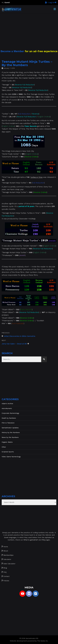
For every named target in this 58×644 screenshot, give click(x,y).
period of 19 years (26, 206)
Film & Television (8, 423)
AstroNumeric (7, 408)
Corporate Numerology (10, 413)
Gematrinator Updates (10, 428)
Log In (52, 2)
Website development (18, 641)
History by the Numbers (11, 432)
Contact (6, 576)
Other (4, 447)
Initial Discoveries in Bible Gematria (19, 336)
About (5, 551)
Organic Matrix (7, 442)
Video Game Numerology (11, 456)
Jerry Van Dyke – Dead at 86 (14, 344)
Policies (6, 581)
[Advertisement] (29, 29)
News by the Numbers (10, 437)
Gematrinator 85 (32, 638)
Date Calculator (9, 564)
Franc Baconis (30, 126)
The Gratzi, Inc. (42, 641)
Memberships (8, 555)
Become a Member (12, 51)
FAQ (5, 572)
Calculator (7, 559)
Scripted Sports (8, 452)
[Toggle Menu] (54, 9)
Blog (5, 568)
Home (5, 547)
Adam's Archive (7, 403)
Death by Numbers (9, 418)
